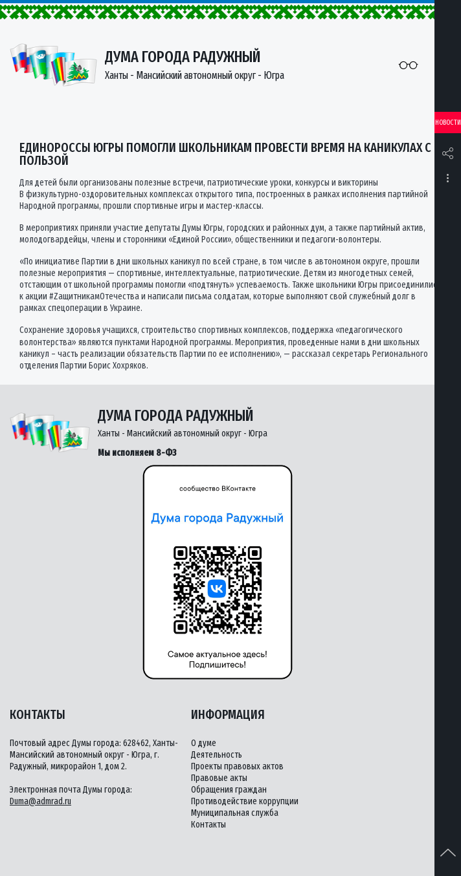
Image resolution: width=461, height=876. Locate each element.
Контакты (208, 824)
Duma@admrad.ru (40, 801)
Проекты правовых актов (237, 766)
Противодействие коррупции (244, 801)
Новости (448, 122)
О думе (203, 743)
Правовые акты (219, 778)
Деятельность (216, 754)
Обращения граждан (229, 789)
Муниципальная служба (234, 812)
